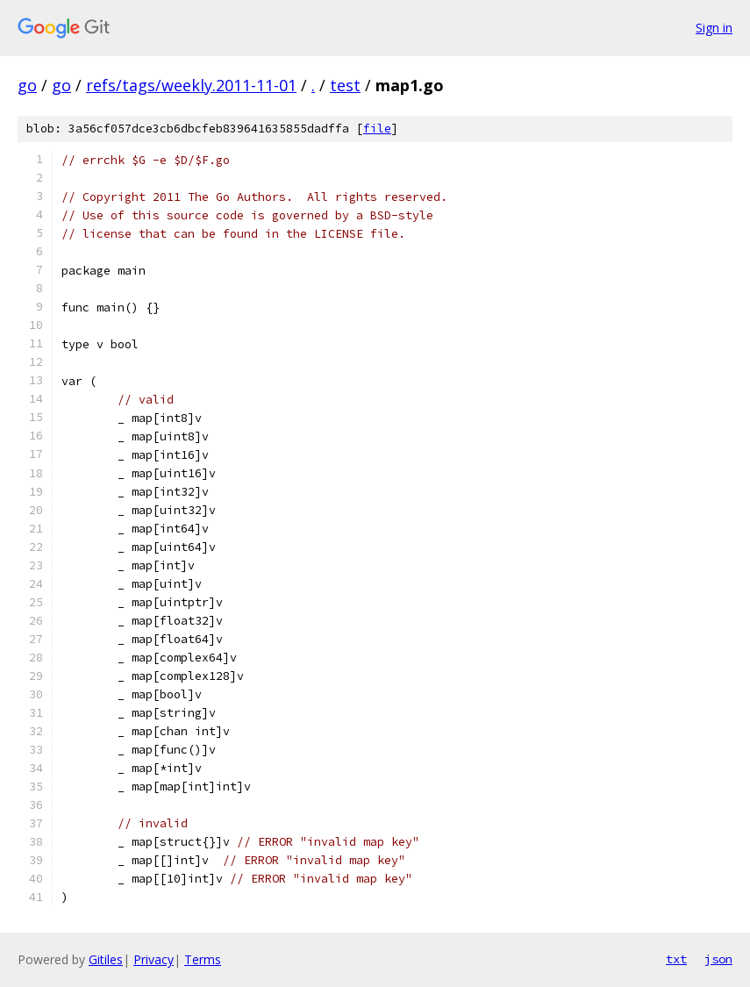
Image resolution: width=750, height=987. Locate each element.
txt (676, 959)
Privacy (153, 959)
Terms (202, 959)
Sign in (714, 27)
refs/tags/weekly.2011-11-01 (191, 85)
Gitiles (106, 959)
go (27, 85)
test (345, 85)
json (718, 959)
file (377, 128)
